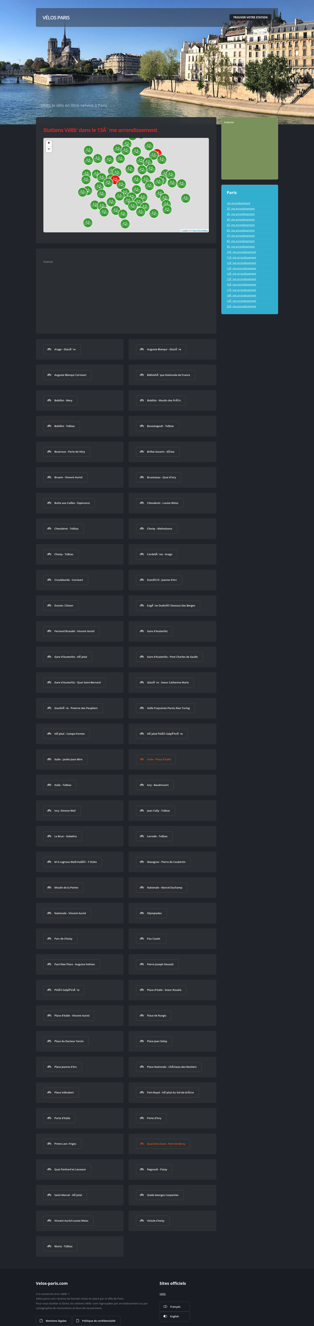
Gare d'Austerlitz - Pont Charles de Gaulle (172, 657)
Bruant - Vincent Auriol (68, 477)
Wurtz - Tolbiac (63, 1246)
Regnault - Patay (157, 1169)
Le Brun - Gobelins (65, 836)
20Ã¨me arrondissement (241, 306)
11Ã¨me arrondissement (241, 257)
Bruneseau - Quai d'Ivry (161, 477)
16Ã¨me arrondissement (241, 284)
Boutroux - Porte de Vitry (69, 451)
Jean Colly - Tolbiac (158, 810)
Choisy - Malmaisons (159, 528)
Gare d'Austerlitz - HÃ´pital (70, 657)
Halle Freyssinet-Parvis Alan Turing (168, 708)
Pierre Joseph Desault (160, 964)
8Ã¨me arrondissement (241, 241)
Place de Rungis (156, 1015)
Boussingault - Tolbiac (160, 426)
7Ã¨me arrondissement (241, 235)
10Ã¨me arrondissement (241, 252)
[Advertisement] (122, 294)
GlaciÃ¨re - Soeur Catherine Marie (168, 682)
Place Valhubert (64, 1092)
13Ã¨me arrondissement (241, 268)
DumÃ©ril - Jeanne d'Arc (162, 580)
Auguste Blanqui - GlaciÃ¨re (164, 349)
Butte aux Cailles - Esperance (72, 503)
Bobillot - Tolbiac (64, 426)
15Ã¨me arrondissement (241, 279)
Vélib (163, 1294)
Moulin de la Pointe (66, 887)
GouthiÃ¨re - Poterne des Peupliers (75, 708)
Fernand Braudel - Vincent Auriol (74, 631)
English (174, 1316)
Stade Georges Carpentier (163, 1195)
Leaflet (184, 231)
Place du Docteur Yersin (69, 1041)
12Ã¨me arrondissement (241, 263)
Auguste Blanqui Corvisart (70, 375)
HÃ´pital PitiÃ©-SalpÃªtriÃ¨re (165, 733)
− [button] (49, 149)
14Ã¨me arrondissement (241, 273)
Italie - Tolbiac (62, 785)
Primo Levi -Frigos (65, 1144)
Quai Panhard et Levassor (70, 1169)
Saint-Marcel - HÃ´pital (68, 1195)
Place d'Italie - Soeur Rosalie (164, 990)
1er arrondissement (238, 203)
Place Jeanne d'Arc (65, 1067)
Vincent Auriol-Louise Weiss (71, 1220)
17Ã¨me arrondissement (241, 290)
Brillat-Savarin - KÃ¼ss (161, 451)
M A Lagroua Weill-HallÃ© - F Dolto (75, 862)
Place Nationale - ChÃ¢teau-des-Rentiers (172, 1067)
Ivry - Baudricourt (158, 785)
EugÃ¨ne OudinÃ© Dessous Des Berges (171, 605)
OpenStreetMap (200, 231)
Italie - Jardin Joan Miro (68, 759)
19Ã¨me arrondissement (241, 301)
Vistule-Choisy (155, 1220)
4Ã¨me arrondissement (241, 219)
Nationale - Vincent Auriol (70, 913)
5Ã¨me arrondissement (241, 225)
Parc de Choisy (63, 938)
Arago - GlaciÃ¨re (64, 349)
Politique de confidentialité (98, 1321)
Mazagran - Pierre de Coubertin (166, 862)
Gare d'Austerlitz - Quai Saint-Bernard (77, 682)
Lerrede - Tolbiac (157, 836)
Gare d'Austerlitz (157, 631)
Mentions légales (56, 1321)
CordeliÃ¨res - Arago (159, 554)
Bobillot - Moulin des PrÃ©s (164, 400)
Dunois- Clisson (63, 605)
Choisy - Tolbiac (63, 554)
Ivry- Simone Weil (64, 810)
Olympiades (154, 913)
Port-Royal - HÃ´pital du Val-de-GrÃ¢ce (170, 1092)
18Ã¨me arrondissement (241, 295)
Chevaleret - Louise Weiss (162, 503)
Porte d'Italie (62, 1118)
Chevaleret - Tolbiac (66, 528)
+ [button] (49, 143)
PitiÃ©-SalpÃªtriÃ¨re (66, 990)
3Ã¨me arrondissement (241, 214)
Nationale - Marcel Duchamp (164, 887)
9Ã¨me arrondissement (241, 246)
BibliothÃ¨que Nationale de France (168, 375)
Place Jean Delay (157, 1041)
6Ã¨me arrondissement (241, 230)
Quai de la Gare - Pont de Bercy (166, 1144)
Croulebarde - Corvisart (68, 580)
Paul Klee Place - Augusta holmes (74, 964)
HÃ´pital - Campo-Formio (69, 733)
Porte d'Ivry (154, 1118)
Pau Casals (153, 938)
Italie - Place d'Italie (159, 759)
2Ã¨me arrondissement (241, 208)
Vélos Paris (56, 17)
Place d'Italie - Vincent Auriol (71, 1015)
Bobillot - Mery (63, 400)
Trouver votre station (250, 17)
